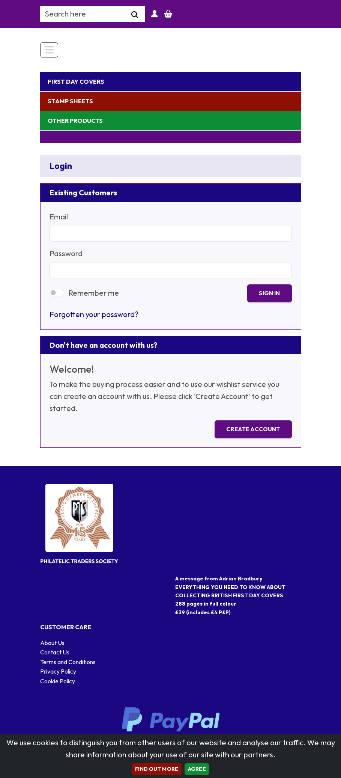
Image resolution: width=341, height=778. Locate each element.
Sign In (269, 293)
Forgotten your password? (94, 314)
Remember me (93, 293)
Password (66, 253)
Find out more (156, 769)
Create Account (253, 429)
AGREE (197, 769)
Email (59, 216)
